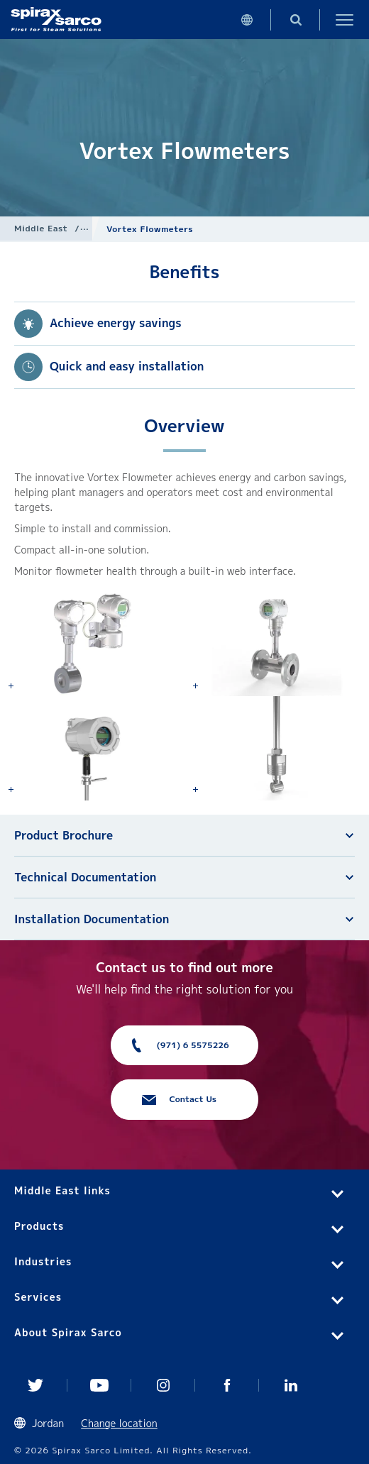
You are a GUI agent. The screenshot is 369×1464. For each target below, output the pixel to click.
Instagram (163, 1385)
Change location (119, 1423)
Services (38, 1297)
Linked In (291, 1385)
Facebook (227, 1385)
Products (39, 1226)
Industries (43, 1261)
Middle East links (62, 1190)
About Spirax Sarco (68, 1332)
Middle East (40, 228)
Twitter (35, 1385)
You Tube (99, 1385)
